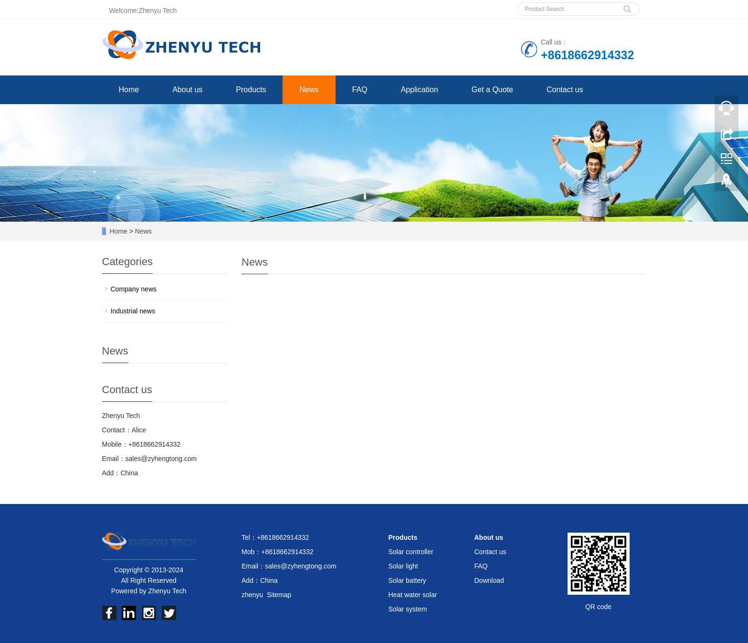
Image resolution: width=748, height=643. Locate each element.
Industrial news (133, 311)
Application (419, 90)
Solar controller (411, 552)
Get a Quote (492, 90)
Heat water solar (413, 595)
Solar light (403, 566)
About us (187, 90)
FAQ (360, 90)
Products (251, 90)
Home (129, 90)
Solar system (408, 609)
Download (489, 580)
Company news (134, 289)
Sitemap (279, 595)
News (308, 90)
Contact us (565, 90)
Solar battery (407, 580)
